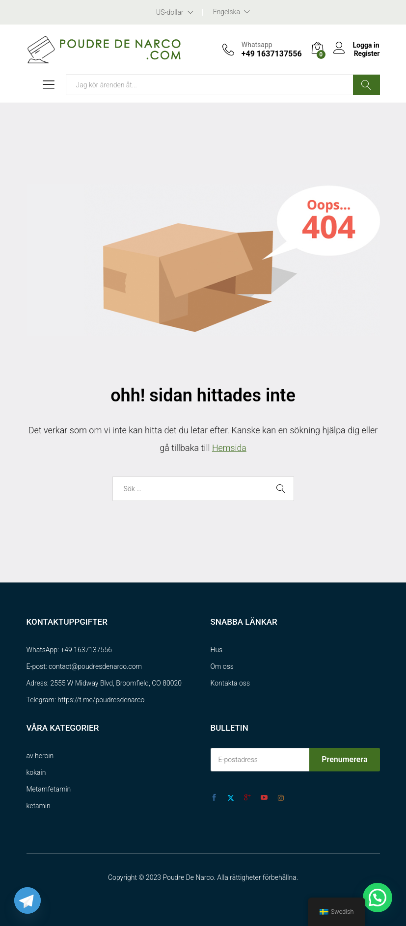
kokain (36, 772)
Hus (217, 650)
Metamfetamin (49, 789)
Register (366, 53)
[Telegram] (27, 900)
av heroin (40, 756)
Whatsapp (256, 45)
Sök (366, 85)
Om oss (222, 666)
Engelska (226, 11)
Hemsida (229, 448)
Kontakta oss (230, 683)
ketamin (39, 806)
